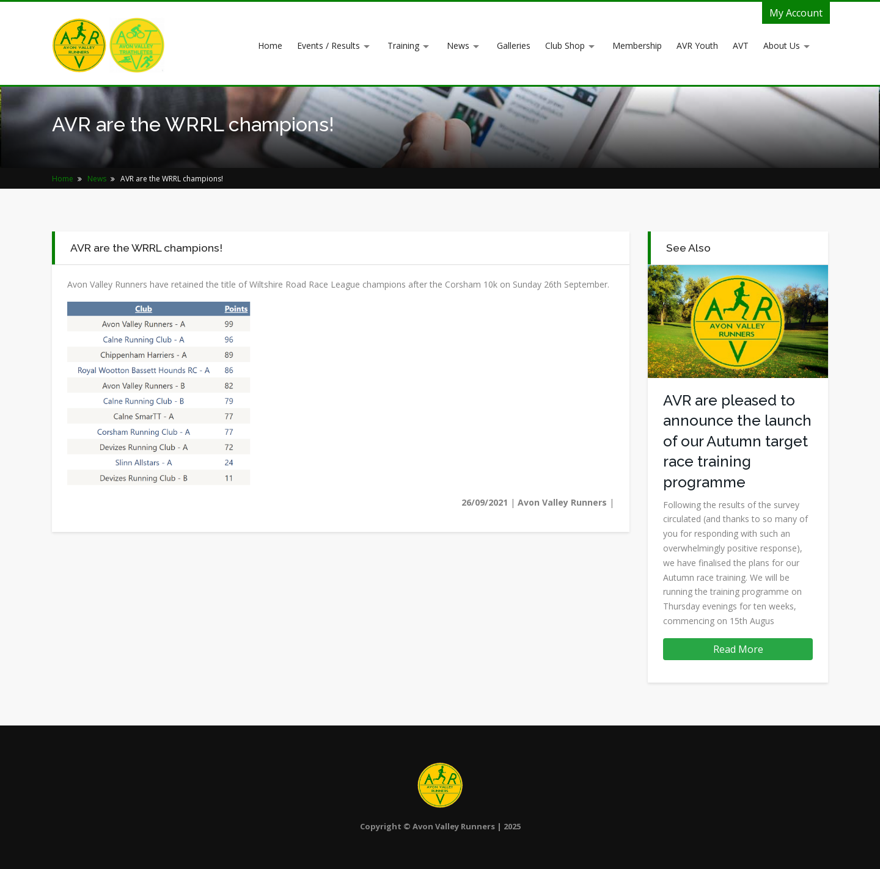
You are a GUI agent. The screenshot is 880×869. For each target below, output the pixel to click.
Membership (637, 45)
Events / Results (328, 45)
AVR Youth (697, 45)
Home (270, 45)
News (458, 45)
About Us (781, 45)
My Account (796, 13)
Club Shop (565, 45)
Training (403, 45)
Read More (738, 649)
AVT (741, 45)
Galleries (513, 45)
